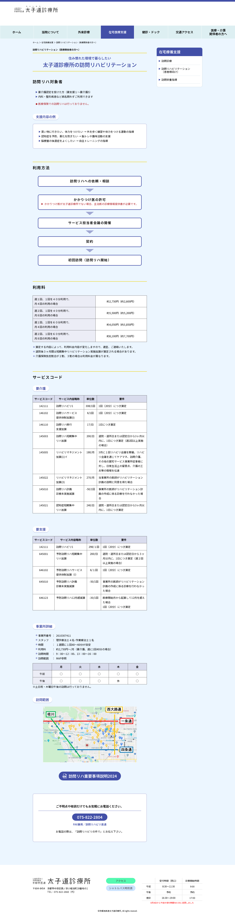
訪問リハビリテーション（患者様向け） (175, 70)
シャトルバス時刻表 (121, 888)
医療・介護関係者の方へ (218, 32)
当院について (50, 32)
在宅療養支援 (169, 51)
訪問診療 (166, 61)
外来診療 (84, 32)
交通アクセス (184, 32)
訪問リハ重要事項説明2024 (93, 776)
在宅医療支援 (117, 32)
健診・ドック (151, 32)
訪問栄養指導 (169, 80)
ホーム (16, 32)
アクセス (121, 881)
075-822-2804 (89, 817)
